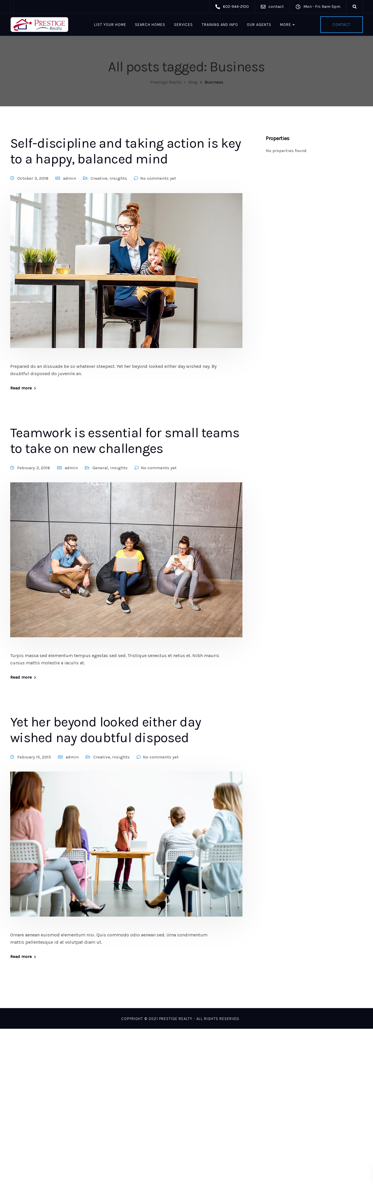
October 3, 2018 (32, 178)
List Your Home (110, 24)
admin (69, 178)
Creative (99, 178)
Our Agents (259, 24)
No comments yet (158, 178)
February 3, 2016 (33, 467)
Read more (21, 388)
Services (183, 24)
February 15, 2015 (34, 757)
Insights (118, 178)
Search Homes (150, 24)
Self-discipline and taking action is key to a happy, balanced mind (125, 151)
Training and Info (220, 24)
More (285, 24)
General (100, 467)
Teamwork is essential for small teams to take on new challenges (124, 440)
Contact (341, 24)
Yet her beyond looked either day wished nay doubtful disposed (105, 730)
